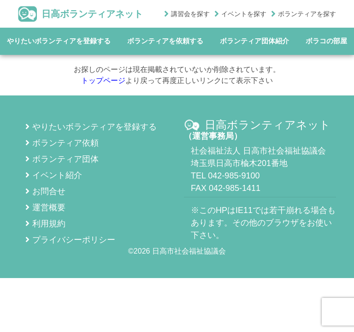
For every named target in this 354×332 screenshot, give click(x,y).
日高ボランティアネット (80, 14)
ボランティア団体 (62, 159)
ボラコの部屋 (326, 41)
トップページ (103, 80)
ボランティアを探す (307, 14)
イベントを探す (243, 14)
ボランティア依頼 (62, 143)
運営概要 (45, 207)
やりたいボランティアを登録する (59, 41)
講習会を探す (190, 14)
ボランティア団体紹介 (254, 41)
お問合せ (45, 191)
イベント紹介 (53, 175)
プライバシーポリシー (70, 239)
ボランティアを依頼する (165, 41)
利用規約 (45, 223)
